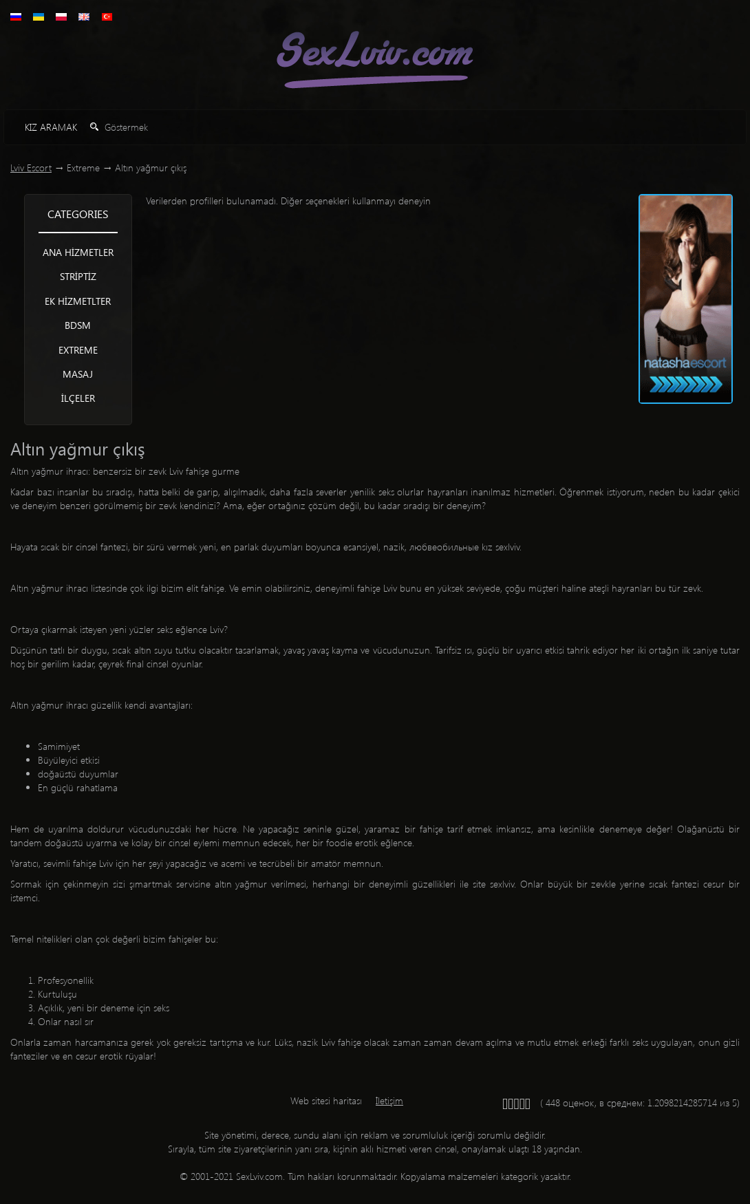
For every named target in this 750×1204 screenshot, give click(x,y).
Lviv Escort (31, 167)
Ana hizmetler (78, 252)
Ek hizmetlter (78, 301)
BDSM (78, 325)
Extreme (78, 349)
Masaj (78, 373)
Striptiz (78, 276)
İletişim (389, 1100)
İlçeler (78, 398)
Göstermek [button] (119, 126)
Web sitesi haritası (326, 1100)
